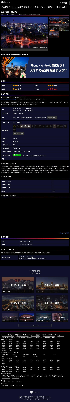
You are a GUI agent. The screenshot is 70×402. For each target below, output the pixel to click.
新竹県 (38, 360)
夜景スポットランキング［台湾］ (11, 366)
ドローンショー (30, 376)
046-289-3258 (34, 396)
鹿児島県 (4, 350)
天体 (37, 376)
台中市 (44, 360)
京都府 (51, 345)
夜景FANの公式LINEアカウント (8, 99)
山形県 (38, 341)
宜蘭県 (38, 362)
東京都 (10, 343)
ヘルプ (44, 334)
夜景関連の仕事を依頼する (8, 337)
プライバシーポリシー (54, 334)
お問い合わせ (62, 7)
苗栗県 (31, 362)
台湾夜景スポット (25, 7)
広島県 (44, 346)
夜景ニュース (19, 375)
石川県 (3, 345)
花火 (46, 375)
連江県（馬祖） (5, 371)
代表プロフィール (28, 334)
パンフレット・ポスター (49, 336)
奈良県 (10, 346)
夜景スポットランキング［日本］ (11, 352)
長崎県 (38, 348)
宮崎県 (58, 348)
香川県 (3, 348)
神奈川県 (18, 343)
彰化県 (17, 362)
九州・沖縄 (35, 356)
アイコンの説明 (18, 134)
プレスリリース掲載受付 (23, 336)
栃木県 (58, 341)
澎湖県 (51, 362)
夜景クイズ (40, 375)
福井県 (10, 345)
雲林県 (10, 369)
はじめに (10, 334)
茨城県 (51, 341)
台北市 (3, 360)
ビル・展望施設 (17, 122)
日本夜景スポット (9, 7)
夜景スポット (5, 375)
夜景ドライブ (19, 381)
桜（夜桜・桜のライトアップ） (55, 375)
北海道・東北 (5, 354)
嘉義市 (24, 371)
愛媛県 (10, 348)
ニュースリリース (39, 337)
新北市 (10, 360)
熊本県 (44, 348)
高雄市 (58, 360)
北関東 (14, 354)
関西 (3, 356)
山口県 (51, 346)
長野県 (51, 343)
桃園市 (17, 360)
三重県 (38, 345)
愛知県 (17, 345)
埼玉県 (24, 343)
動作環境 (48, 337)
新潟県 (38, 343)
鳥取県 (24, 346)
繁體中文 (63, 3)
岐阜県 (24, 345)
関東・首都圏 (26, 354)
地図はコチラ (52, 118)
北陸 (44, 354)
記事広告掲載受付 (35, 336)
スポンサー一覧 (35, 325)
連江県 (3, 363)
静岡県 (31, 345)
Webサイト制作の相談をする (25, 337)
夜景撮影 (33, 375)
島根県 (31, 346)
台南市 (51, 360)
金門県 (58, 362)
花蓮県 (44, 362)
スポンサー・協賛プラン (8, 336)
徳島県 (58, 346)
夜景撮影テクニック (21, 385)
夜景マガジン (40, 7)
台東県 (10, 362)
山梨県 (44, 343)
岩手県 (17, 341)
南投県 (24, 362)
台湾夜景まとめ (15, 378)
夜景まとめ (26, 375)
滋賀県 (3, 346)
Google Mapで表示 (64, 233)
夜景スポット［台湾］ (7, 358)
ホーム (3, 334)
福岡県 (24, 348)
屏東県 (3, 362)
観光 (41, 376)
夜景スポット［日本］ (7, 339)
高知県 (17, 348)
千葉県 (31, 343)
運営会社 (51, 7)
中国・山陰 (15, 356)
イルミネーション (6, 376)
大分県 (51, 348)
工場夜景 (12, 375)
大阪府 (44, 345)
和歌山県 (18, 346)
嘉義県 (17, 369)
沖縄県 (10, 350)
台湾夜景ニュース (6, 378)
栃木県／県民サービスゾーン (21, 151)
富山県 (58, 343)
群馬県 (3, 343)
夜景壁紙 (12, 385)
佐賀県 (31, 348)
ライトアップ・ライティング (18, 376)
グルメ (45, 376)
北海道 (3, 341)
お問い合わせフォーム (26, 257)
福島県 (44, 341)
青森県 (10, 341)
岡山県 (38, 346)
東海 (55, 354)
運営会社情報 (18, 334)
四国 (24, 356)
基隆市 (24, 360)
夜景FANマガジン (6, 373)
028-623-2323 (17, 148)
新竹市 (31, 360)
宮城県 (24, 341)
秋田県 (31, 341)
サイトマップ (56, 337)
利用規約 (38, 334)
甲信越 (34, 354)
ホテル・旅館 (52, 376)
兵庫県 (58, 345)
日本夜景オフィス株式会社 (31, 398)
